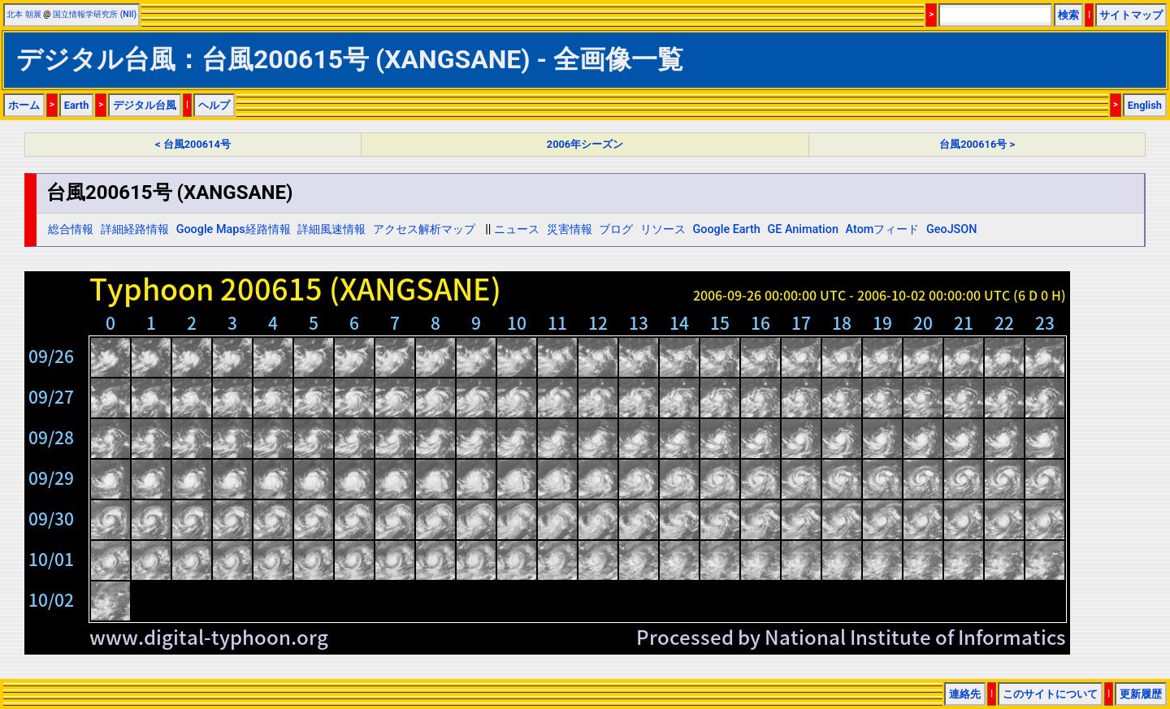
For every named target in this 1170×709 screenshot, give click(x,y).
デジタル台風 (144, 105)
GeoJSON (951, 229)
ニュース (517, 229)
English (1145, 105)
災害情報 (569, 229)
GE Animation (802, 229)
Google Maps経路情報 (233, 229)
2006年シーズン (585, 144)
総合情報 (70, 229)
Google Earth (726, 229)
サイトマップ (1131, 15)
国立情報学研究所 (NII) (94, 14)
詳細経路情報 (135, 229)
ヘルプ (214, 105)
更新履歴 (1141, 694)
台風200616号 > (977, 144)
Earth (76, 105)
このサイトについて (1050, 694)
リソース (663, 229)
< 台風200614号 (193, 144)
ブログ (616, 229)
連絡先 (965, 694)
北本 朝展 (23, 14)
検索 (1068, 15)
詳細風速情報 (331, 229)
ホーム (24, 105)
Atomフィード (883, 229)
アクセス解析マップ (424, 229)
